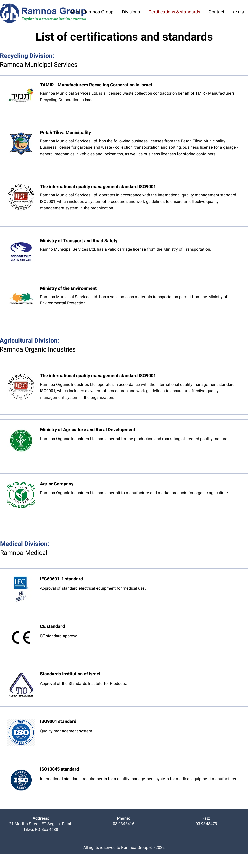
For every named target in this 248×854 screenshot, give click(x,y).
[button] (131, 12)
